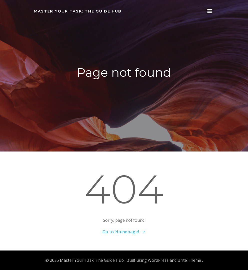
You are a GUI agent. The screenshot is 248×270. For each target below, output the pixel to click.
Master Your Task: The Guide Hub (77, 11)
